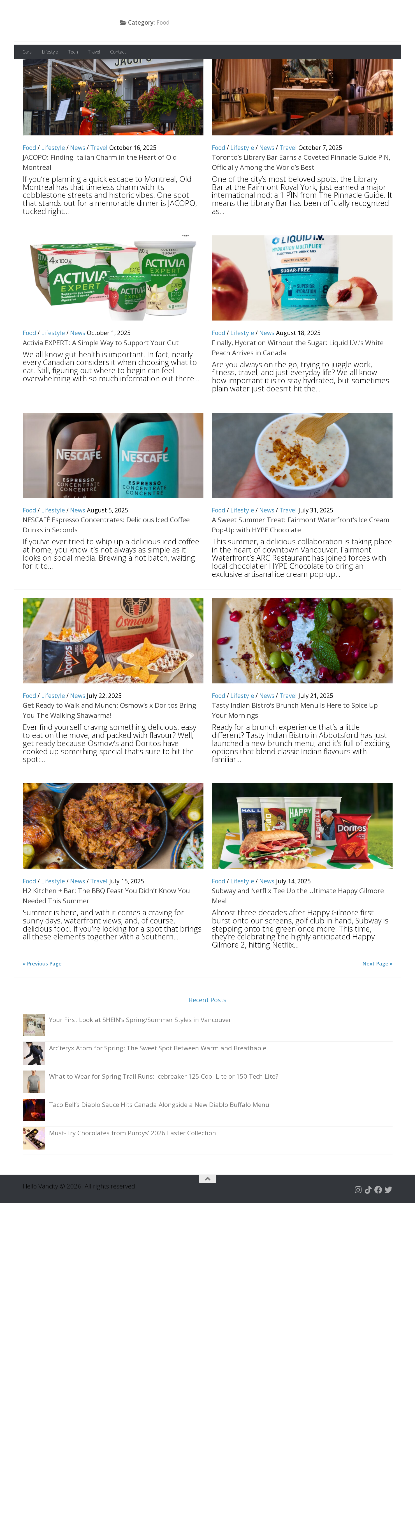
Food (29, 182)
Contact (118, 52)
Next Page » (377, 997)
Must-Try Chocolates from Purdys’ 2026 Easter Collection (132, 1167)
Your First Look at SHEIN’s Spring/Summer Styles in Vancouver (140, 1054)
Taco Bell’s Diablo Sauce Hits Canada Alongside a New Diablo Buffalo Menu (159, 1138)
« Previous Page (42, 997)
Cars (27, 52)
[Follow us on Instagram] (358, 1224)
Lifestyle (50, 52)
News (77, 182)
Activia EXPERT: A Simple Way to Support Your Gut (101, 376)
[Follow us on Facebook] (378, 1224)
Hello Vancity (71, 22)
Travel (94, 52)
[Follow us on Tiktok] (368, 1224)
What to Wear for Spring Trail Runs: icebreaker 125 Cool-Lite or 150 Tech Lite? (164, 1110)
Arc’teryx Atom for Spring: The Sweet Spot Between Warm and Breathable (157, 1082)
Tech (73, 52)
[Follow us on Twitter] (388, 1224)
